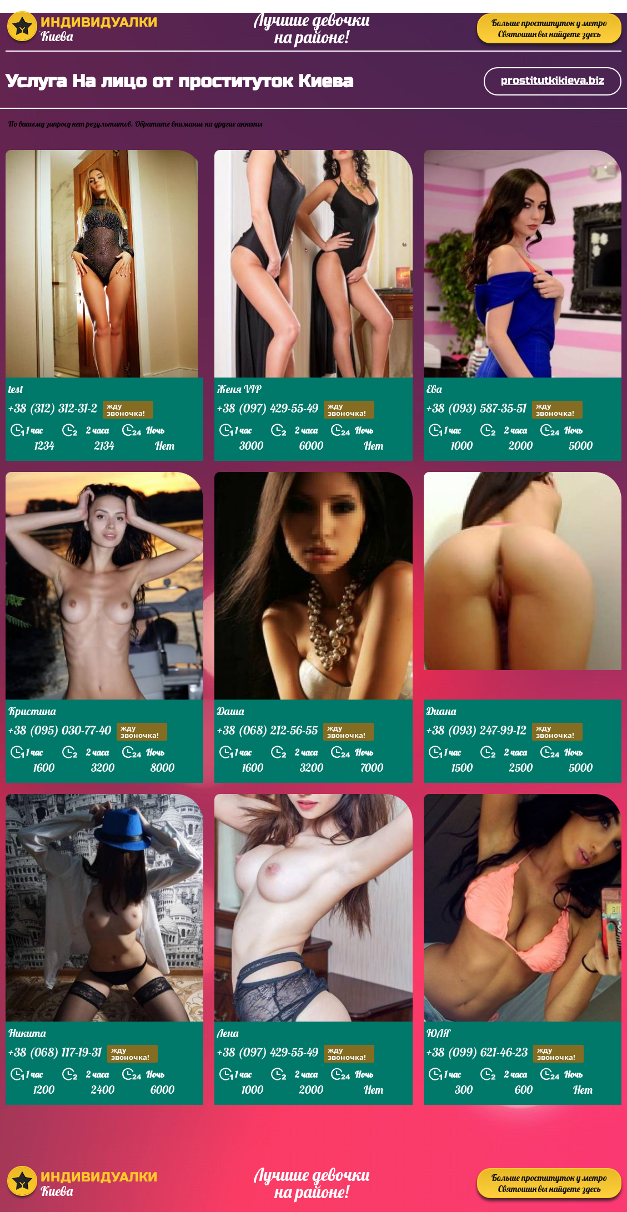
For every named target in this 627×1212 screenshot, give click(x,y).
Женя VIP (239, 389)
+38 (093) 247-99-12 (505, 731)
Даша (230, 711)
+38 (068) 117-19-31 (83, 1053)
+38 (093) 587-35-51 (505, 409)
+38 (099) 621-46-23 (505, 1053)
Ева (434, 389)
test (15, 389)
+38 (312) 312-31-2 (80, 409)
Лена (227, 1033)
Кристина (32, 711)
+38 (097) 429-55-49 (295, 409)
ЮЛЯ (438, 1033)
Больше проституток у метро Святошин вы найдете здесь (549, 28)
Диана (441, 711)
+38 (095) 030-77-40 (87, 731)
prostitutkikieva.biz (552, 80)
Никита (27, 1033)
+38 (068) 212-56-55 (295, 731)
